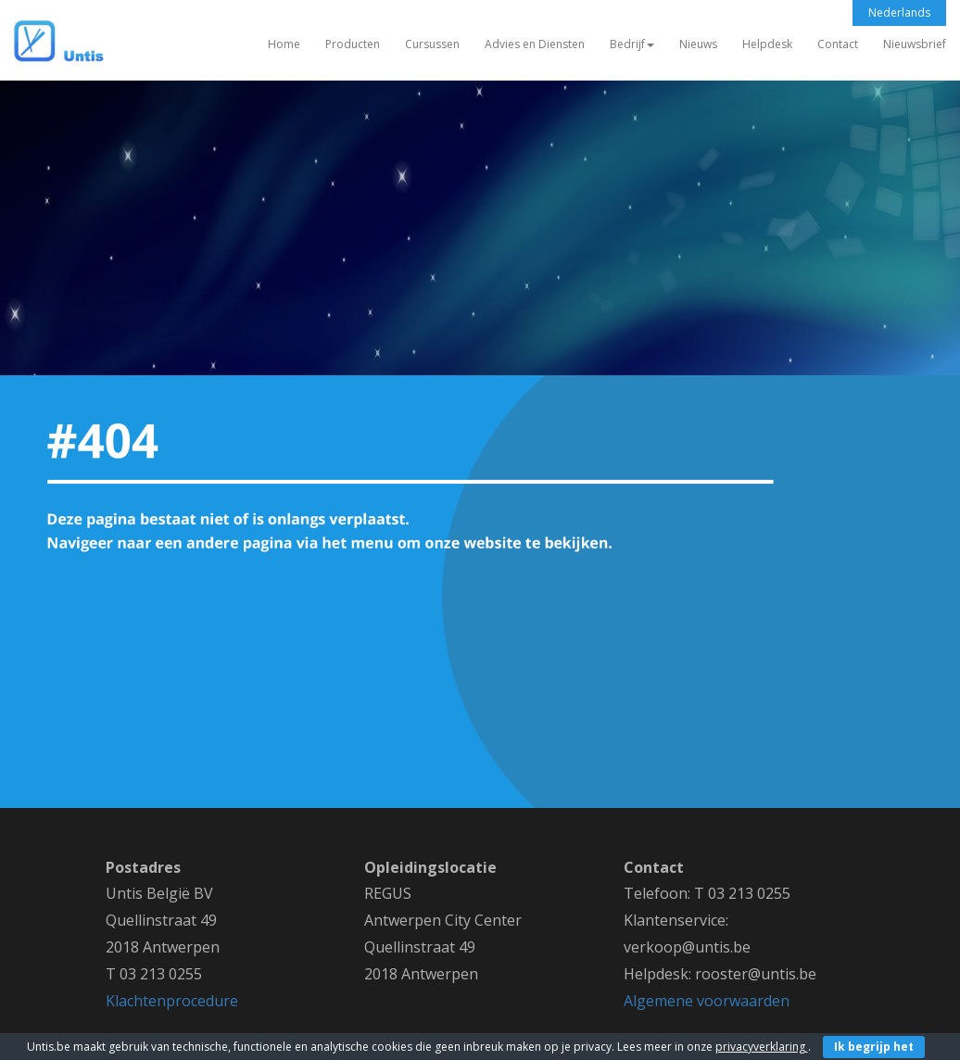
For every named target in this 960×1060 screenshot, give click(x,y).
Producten (352, 44)
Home (284, 44)
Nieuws (698, 44)
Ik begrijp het (874, 1046)
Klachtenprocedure (172, 1001)
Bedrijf (632, 44)
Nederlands (899, 12)
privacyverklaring (761, 1046)
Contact (837, 44)
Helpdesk (767, 44)
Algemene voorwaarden (706, 1001)
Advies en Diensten (535, 44)
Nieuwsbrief (914, 44)
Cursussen (432, 44)
